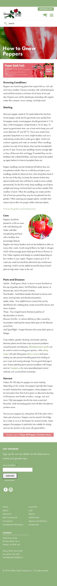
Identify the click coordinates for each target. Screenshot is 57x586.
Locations (7, 521)
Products (7, 514)
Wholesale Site (45, 9)
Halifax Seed (16, 13)
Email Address (10, 465)
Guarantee (34, 524)
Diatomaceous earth (39, 346)
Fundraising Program (13, 524)
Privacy (32, 514)
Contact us (15, 368)
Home (5, 507)
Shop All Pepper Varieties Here (35, 434)
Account (33, 507)
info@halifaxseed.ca (13, 557)
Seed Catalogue (10, 517)
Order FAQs (34, 517)
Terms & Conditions (38, 521)
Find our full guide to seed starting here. (19, 208)
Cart (31, 510)
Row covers (33, 353)
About (5, 510)
